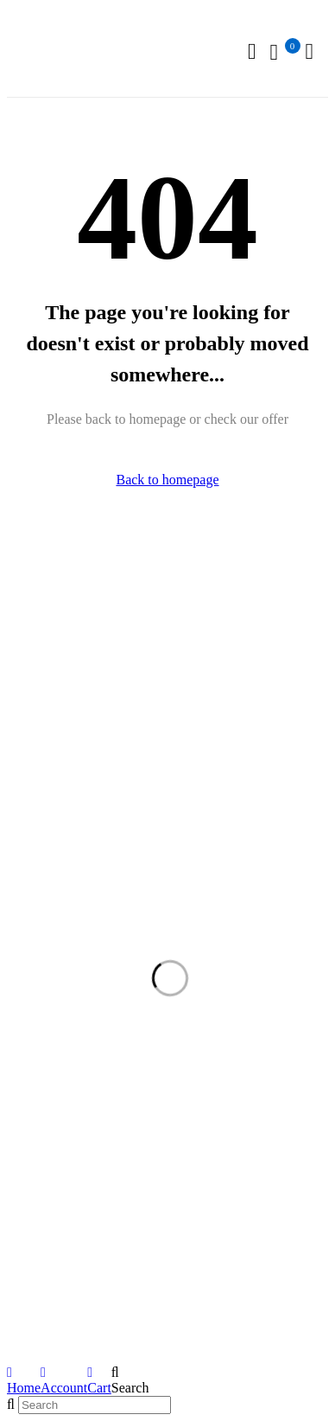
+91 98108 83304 (55, 653)
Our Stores (214, 594)
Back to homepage (167, 479)
